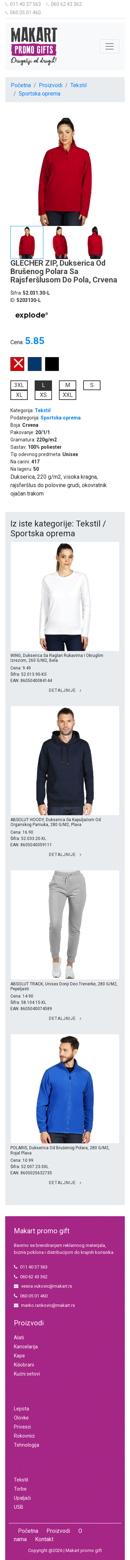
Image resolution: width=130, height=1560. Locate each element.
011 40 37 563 (23, 4)
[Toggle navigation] (109, 46)
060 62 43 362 (64, 4)
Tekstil (78, 85)
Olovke (21, 1418)
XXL (68, 395)
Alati (19, 1337)
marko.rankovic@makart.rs (44, 1305)
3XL (19, 385)
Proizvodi (50, 85)
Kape (19, 1355)
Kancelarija (26, 1346)
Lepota (21, 1408)
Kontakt (44, 1539)
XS (43, 395)
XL (19, 395)
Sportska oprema (39, 93)
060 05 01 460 (23, 12)
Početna (21, 85)
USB (18, 1507)
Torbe (20, 1489)
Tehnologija (26, 1445)
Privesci (22, 1427)
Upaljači (22, 1498)
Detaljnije (65, 690)
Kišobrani (24, 1365)
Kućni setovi (27, 1374)
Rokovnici (24, 1436)
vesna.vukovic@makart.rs (43, 1286)
